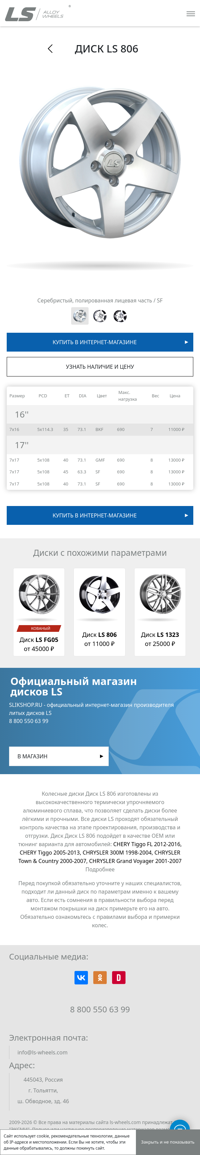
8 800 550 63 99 (100, 1009)
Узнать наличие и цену (100, 366)
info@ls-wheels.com (42, 1052)
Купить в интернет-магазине (95, 342)
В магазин (32, 756)
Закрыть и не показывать (167, 1142)
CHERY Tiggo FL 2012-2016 (147, 844)
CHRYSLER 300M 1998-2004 (118, 852)
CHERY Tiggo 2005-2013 (51, 852)
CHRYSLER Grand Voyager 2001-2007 (135, 861)
